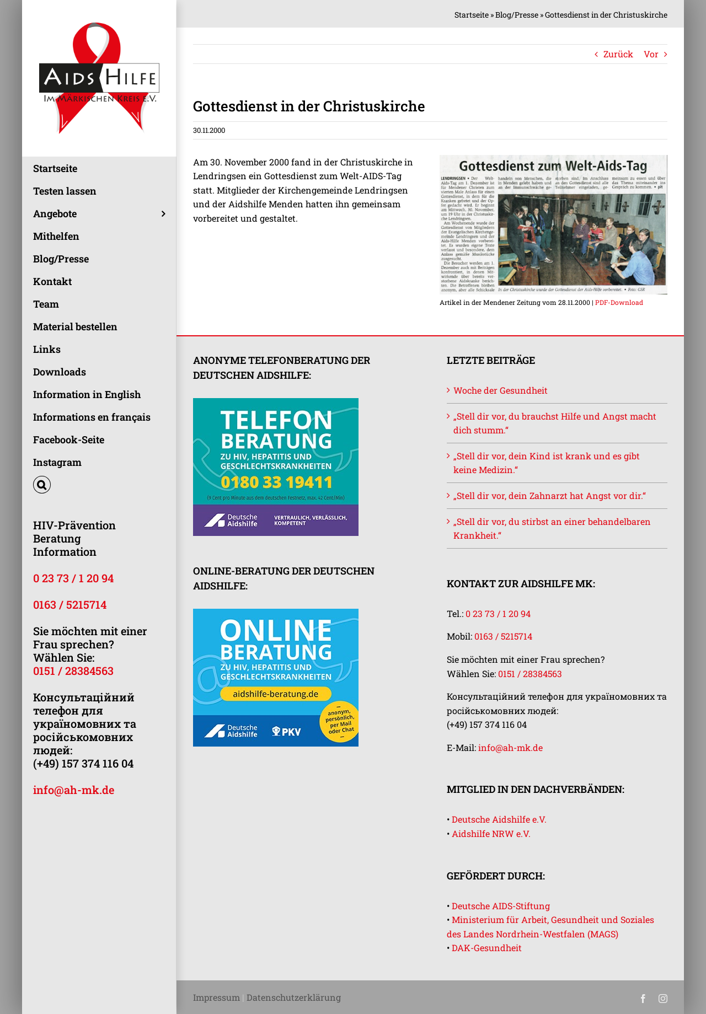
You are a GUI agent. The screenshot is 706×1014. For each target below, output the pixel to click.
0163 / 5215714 (69, 604)
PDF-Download (619, 302)
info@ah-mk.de (73, 789)
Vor (651, 54)
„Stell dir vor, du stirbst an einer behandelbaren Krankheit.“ (552, 528)
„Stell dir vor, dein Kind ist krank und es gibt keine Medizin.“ (546, 463)
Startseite (471, 14)
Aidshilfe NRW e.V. (491, 833)
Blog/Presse (516, 14)
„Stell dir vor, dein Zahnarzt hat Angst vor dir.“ (549, 495)
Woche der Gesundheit (500, 390)
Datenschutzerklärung (294, 997)
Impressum (216, 997)
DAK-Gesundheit (487, 947)
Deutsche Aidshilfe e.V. (499, 819)
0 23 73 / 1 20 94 (73, 578)
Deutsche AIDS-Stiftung (501, 905)
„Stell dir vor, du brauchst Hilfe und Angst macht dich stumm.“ (554, 423)
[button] (99, 485)
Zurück (618, 54)
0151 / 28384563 (73, 670)
